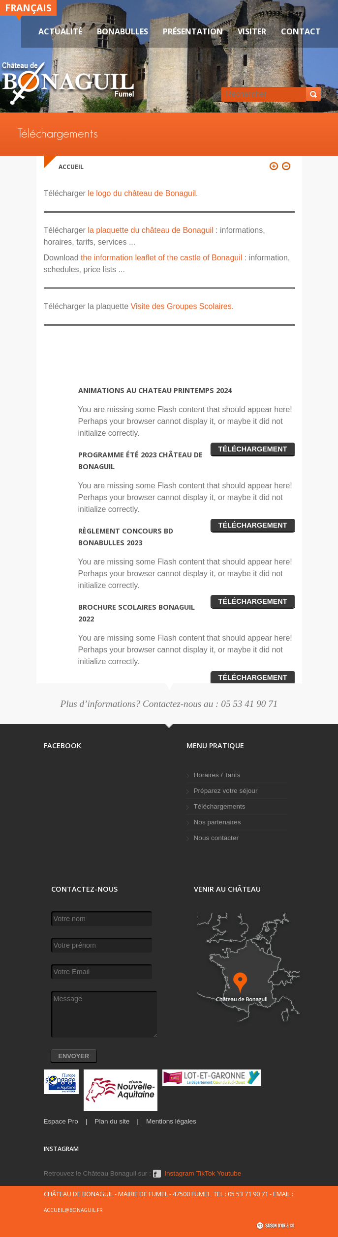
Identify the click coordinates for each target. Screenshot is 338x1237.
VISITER (252, 31)
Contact (301, 31)
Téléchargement (252, 449)
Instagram (179, 1174)
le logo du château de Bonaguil (141, 193)
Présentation (193, 31)
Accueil (71, 167)
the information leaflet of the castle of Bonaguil (161, 257)
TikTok (205, 1174)
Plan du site (111, 1121)
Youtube (229, 1174)
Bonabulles (122, 31)
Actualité (60, 31)
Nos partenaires (217, 822)
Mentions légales (171, 1121)
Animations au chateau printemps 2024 (155, 390)
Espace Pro (61, 1121)
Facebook (157, 1174)
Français (28, 7)
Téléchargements (220, 806)
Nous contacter (216, 838)
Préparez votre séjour (226, 790)
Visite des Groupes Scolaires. (181, 306)
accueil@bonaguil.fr (73, 1210)
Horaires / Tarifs (217, 775)
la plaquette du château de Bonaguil (150, 230)
